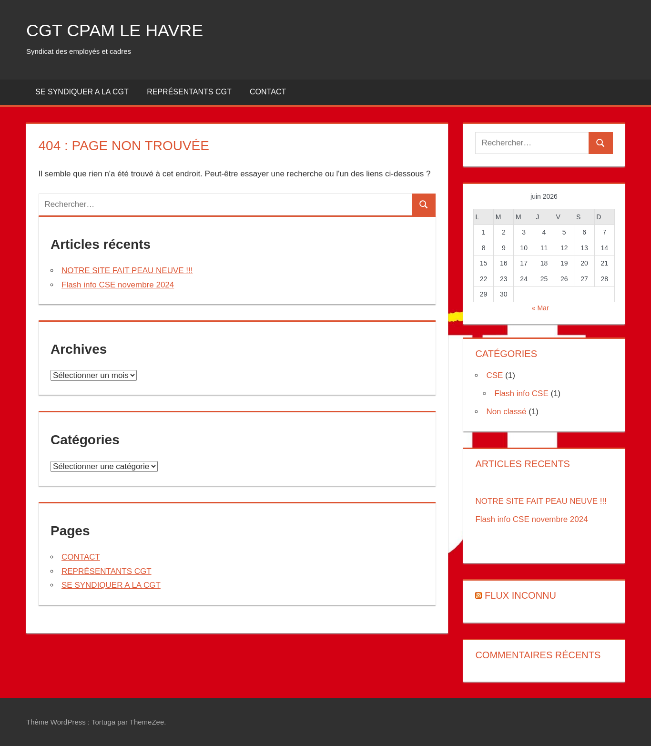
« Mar (540, 308)
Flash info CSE (521, 393)
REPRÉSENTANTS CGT (189, 92)
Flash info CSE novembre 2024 (117, 284)
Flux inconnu (520, 595)
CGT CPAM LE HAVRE (114, 30)
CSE (494, 375)
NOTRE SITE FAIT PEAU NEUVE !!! (127, 270)
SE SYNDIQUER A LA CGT (82, 92)
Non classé (506, 411)
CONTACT (268, 92)
